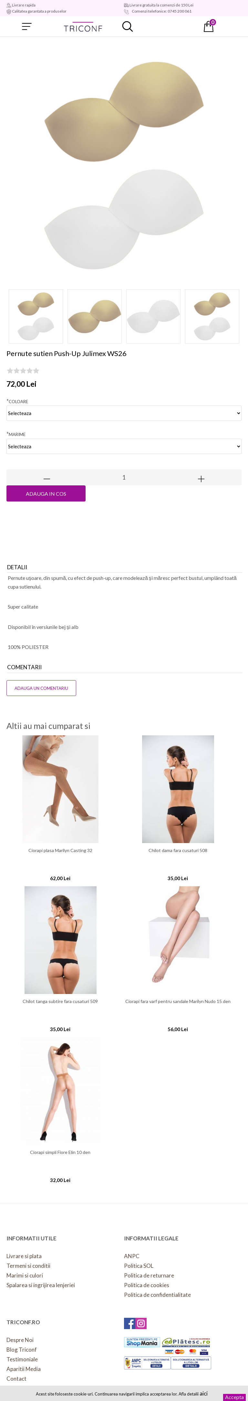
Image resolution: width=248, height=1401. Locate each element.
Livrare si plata (24, 1256)
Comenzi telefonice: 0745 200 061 (161, 11)
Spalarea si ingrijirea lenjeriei (40, 1285)
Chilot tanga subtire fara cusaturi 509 (60, 1001)
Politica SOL (138, 1265)
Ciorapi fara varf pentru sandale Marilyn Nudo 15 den (178, 1001)
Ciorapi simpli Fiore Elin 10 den (60, 1152)
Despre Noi (20, 1340)
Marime (16, 434)
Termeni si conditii (28, 1265)
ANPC (132, 1256)
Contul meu (168, 26)
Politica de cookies (146, 1285)
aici (204, 1393)
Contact (16, 1378)
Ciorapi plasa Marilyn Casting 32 (60, 850)
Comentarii (24, 667)
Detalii (17, 567)
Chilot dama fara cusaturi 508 (178, 850)
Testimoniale (22, 1359)
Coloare (17, 401)
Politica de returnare (149, 1275)
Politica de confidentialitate (157, 1294)
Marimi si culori (24, 1275)
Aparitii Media (23, 1369)
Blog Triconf (21, 1349)
